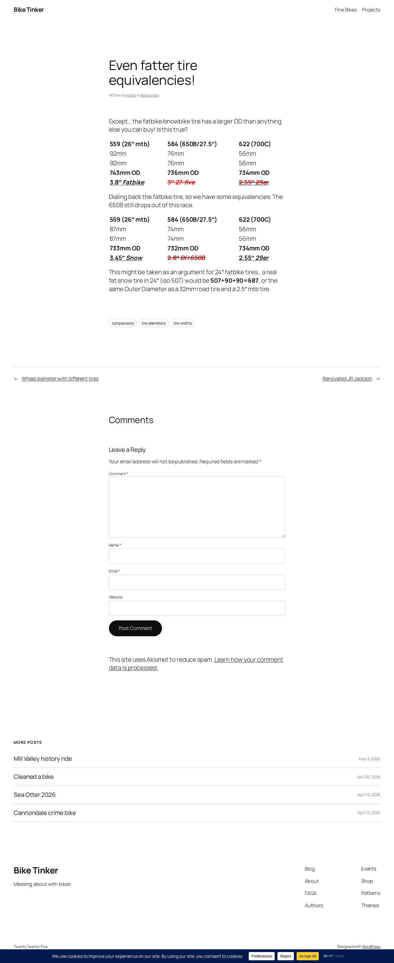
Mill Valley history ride (43, 758)
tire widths (182, 323)
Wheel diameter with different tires (60, 378)
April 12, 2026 (369, 812)
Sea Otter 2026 (35, 794)
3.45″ (126, 258)
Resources (149, 95)
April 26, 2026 (368, 776)
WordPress (371, 946)
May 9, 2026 (369, 758)
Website (116, 597)
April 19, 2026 (368, 794)
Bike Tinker (29, 9)
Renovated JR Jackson (347, 378)
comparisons (123, 323)
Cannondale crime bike (45, 812)
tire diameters (153, 323)
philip (131, 95)
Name (115, 545)
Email (114, 571)
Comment (118, 473)
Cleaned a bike (34, 776)
